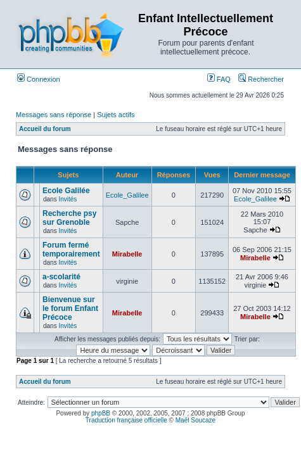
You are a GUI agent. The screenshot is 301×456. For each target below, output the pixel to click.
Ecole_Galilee (127, 195)
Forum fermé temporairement (71, 249)
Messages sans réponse (53, 114)
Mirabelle (127, 254)
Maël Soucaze (195, 420)
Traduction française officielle (126, 420)
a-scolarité (61, 276)
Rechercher (261, 79)
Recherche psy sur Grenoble (69, 218)
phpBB (100, 413)
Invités (67, 199)
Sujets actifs (115, 114)
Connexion (38, 79)
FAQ (219, 79)
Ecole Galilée (66, 190)
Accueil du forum (45, 128)
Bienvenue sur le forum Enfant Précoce (70, 308)
